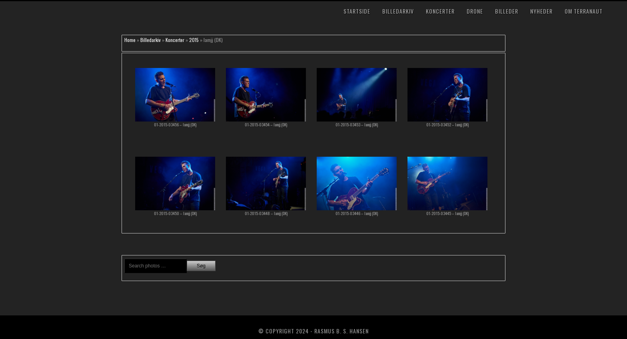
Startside (356, 11)
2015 (194, 39)
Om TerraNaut (584, 11)
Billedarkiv (398, 11)
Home (130, 39)
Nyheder (541, 11)
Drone (475, 11)
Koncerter (440, 11)
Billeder (506, 11)
